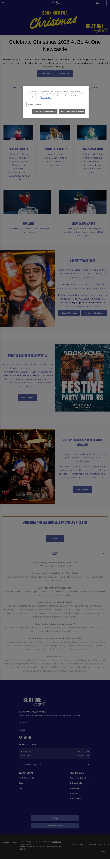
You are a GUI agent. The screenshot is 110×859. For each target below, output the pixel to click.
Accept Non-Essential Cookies (72, 111)
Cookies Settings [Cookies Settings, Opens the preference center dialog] (34, 104)
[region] (56, 102)
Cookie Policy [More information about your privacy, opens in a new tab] (46, 98)
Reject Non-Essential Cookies (45, 111)
